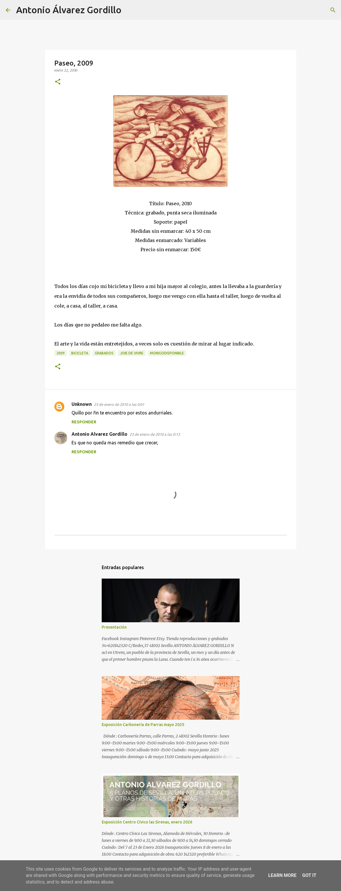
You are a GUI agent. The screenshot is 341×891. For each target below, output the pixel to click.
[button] (57, 82)
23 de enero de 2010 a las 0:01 (119, 404)
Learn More (282, 875)
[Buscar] (129, 10)
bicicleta (79, 353)
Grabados (104, 353)
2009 (61, 353)
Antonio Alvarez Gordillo (99, 434)
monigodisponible (167, 353)
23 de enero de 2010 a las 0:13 (155, 434)
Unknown (82, 404)
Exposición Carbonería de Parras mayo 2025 (143, 724)
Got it (309, 875)
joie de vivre (131, 353)
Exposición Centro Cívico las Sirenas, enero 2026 (147, 822)
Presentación (114, 627)
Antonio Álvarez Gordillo (69, 10)
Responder (84, 422)
